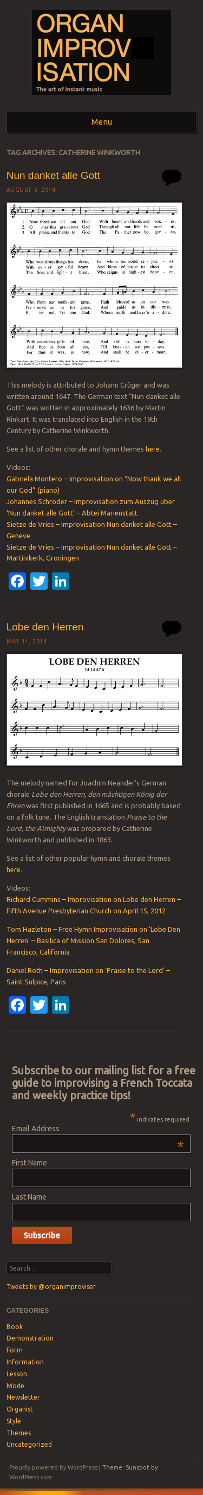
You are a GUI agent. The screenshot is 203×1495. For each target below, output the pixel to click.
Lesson (16, 1373)
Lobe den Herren (45, 627)
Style (13, 1421)
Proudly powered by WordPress (53, 1467)
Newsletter (23, 1397)
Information (25, 1361)
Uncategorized (29, 1444)
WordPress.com (30, 1477)
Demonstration (30, 1338)
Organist (19, 1409)
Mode (15, 1385)
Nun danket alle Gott (53, 175)
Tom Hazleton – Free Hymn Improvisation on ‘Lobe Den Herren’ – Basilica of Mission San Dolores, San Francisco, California (93, 940)
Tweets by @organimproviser (51, 1286)
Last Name (29, 1197)
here (153, 449)
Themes (18, 1432)
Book (14, 1326)
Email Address (98, 1128)
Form (14, 1350)
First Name (29, 1162)
